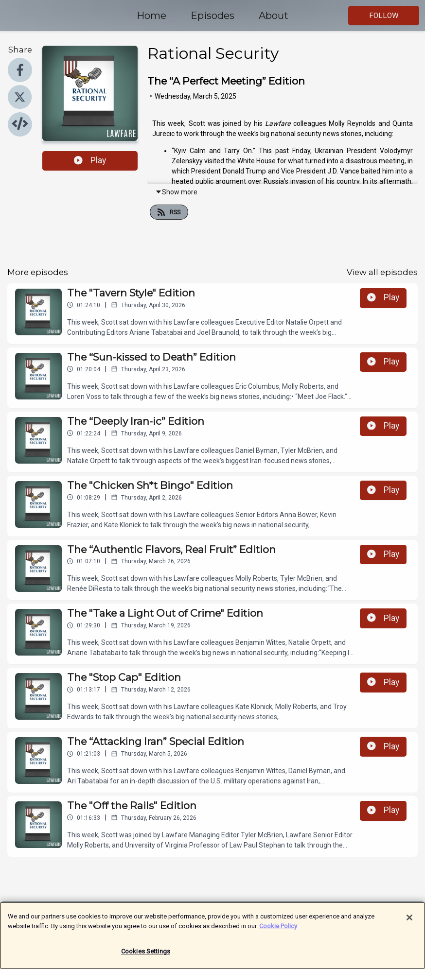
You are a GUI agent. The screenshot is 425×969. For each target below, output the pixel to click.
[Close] (409, 922)
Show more (176, 192)
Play (90, 160)
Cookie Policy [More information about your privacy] (278, 930)
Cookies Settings (145, 955)
